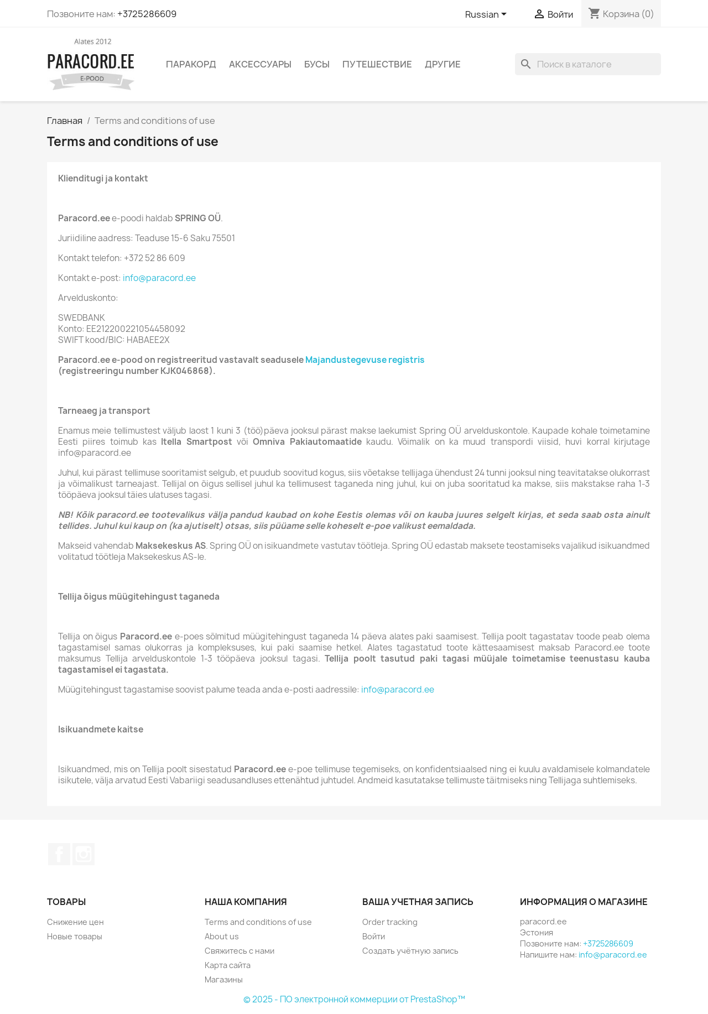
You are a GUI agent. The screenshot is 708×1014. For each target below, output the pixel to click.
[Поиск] (588, 64)
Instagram (83, 854)
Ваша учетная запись (417, 902)
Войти (373, 936)
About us (222, 936)
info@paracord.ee (159, 278)
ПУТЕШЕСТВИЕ (377, 64)
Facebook (59, 854)
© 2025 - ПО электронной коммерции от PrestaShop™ (354, 999)
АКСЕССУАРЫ (260, 64)
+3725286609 (146, 14)
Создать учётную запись (410, 950)
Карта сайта (228, 965)
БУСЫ (317, 64)
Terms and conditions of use (258, 922)
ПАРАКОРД (191, 64)
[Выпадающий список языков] (488, 15)
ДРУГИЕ (443, 64)
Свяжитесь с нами (239, 950)
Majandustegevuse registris (365, 360)
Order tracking (390, 922)
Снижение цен (75, 922)
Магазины (224, 979)
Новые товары (74, 936)
